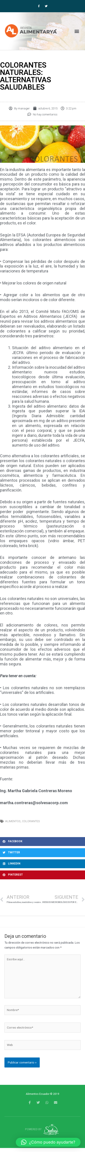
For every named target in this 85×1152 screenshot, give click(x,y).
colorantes (31, 821)
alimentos (13, 821)
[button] (77, 31)
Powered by (42, 1129)
